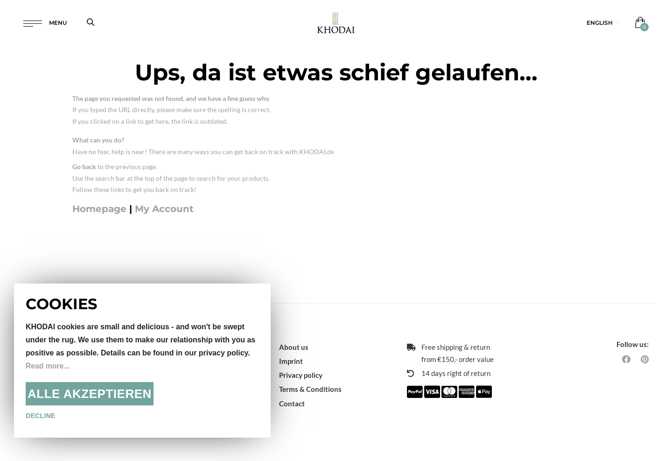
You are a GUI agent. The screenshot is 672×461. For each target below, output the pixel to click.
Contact (292, 403)
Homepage (99, 208)
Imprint (291, 361)
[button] (603, 23)
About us (293, 347)
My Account (164, 208)
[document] (142, 360)
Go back (84, 166)
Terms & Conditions (310, 389)
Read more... (48, 366)
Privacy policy (300, 375)
